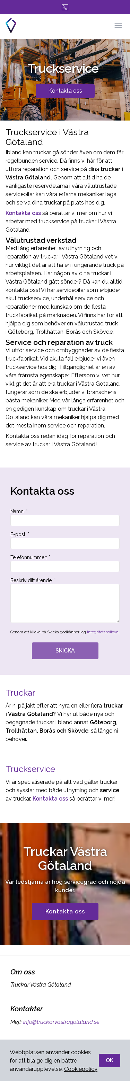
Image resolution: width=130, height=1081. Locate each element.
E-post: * (65, 540)
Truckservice (31, 769)
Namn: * (65, 517)
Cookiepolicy (80, 1069)
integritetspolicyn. (103, 632)
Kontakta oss (65, 90)
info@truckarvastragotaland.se (60, 1022)
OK (109, 1060)
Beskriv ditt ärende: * (65, 600)
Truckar (20, 693)
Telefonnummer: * (65, 563)
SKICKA (65, 650)
